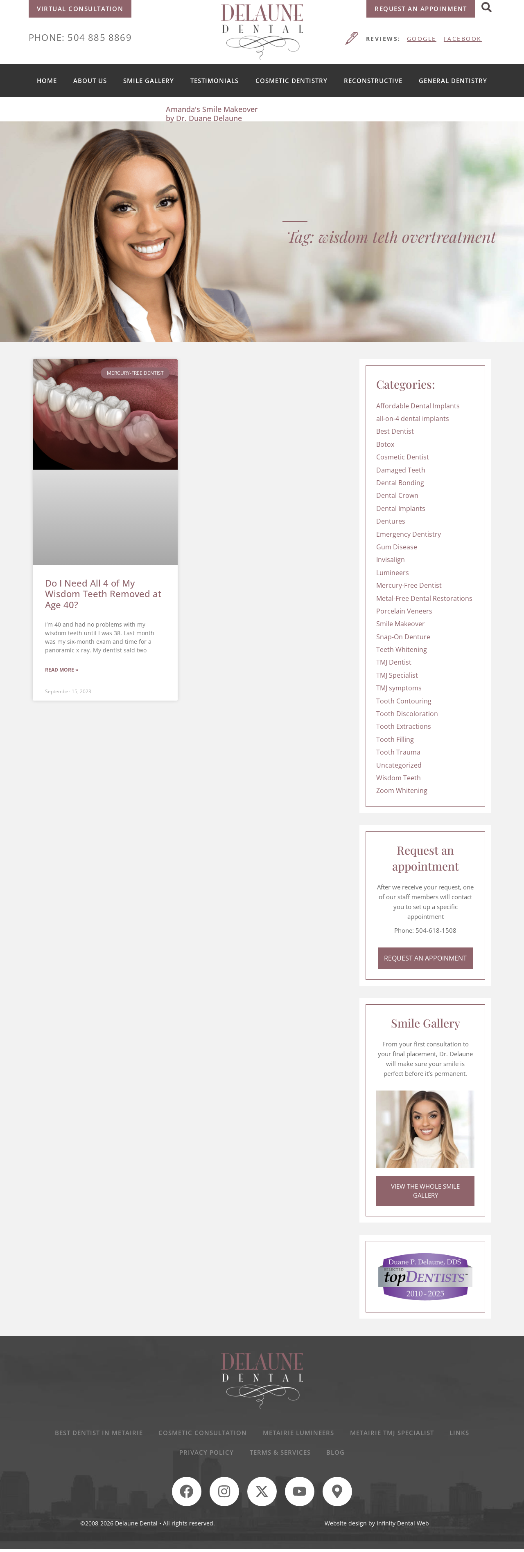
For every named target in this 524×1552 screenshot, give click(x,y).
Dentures (390, 521)
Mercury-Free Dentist (409, 585)
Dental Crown (397, 495)
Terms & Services (280, 1454)
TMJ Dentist (393, 662)
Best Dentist (395, 431)
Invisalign (390, 559)
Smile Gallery (148, 80)
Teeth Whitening (401, 649)
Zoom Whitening (401, 790)
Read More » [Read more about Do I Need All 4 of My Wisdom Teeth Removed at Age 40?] (61, 670)
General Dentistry (453, 80)
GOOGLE (421, 39)
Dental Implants (400, 508)
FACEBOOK (463, 39)
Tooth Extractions (403, 726)
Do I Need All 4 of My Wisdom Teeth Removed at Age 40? (103, 594)
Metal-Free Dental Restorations (424, 598)
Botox (385, 444)
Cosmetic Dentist (402, 456)
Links (460, 1434)
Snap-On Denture (403, 636)
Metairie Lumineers (298, 1434)
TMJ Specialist (397, 675)
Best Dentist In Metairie (98, 1434)
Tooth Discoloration (407, 713)
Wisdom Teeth (398, 777)
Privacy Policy (206, 1454)
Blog (336, 1454)
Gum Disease (396, 546)
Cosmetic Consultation (202, 1434)
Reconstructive (373, 80)
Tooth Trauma (398, 752)
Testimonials (214, 80)
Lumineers (392, 572)
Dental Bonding (400, 482)
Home (47, 80)
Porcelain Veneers (404, 611)
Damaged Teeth (400, 470)
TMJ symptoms (399, 687)
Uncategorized (399, 765)
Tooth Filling (395, 739)
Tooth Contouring (403, 700)
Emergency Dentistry (408, 534)
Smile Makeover (400, 623)
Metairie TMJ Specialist (392, 1434)
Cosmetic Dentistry (291, 80)
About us (90, 80)
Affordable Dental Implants (418, 405)
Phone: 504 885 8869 (80, 37)
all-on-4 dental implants (412, 418)
